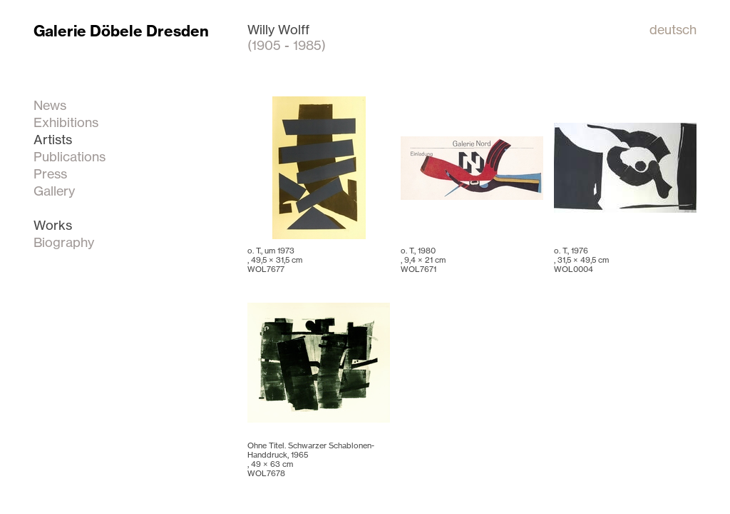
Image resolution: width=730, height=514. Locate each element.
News (50, 105)
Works (53, 225)
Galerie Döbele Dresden (121, 31)
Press (50, 173)
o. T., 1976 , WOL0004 (581, 260)
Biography (64, 242)
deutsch (672, 29)
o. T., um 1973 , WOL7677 (274, 260)
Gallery (54, 190)
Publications (70, 156)
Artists (53, 139)
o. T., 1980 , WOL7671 (423, 260)
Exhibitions (66, 122)
